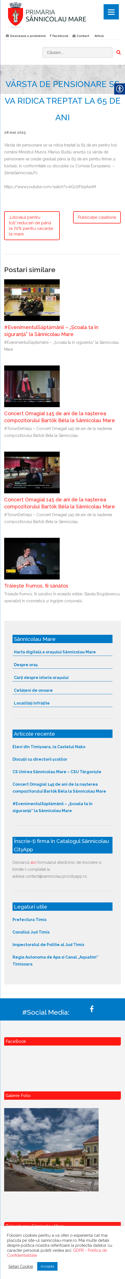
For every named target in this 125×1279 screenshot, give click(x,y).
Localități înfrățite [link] (32, 703)
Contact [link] (83, 36)
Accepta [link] (47, 1266)
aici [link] (33, 862)
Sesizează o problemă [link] (28, 36)
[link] (62, 15)
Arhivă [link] (99, 36)
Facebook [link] (60, 36)
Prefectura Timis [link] (29, 919)
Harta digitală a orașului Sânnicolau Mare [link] (55, 652)
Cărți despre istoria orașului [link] (41, 677)
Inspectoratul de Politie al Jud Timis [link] (48, 944)
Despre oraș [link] (26, 665)
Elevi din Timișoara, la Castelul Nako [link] (48, 747)
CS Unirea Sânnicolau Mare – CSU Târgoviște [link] (56, 772)
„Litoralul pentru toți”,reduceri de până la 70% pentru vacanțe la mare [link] (31, 226)
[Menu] (111, 11)
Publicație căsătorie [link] (97, 217)
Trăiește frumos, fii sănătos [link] (36, 586)
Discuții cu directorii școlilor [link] (39, 759)
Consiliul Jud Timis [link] (30, 932)
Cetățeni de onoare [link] (33, 690)
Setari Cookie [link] (20, 1266)
